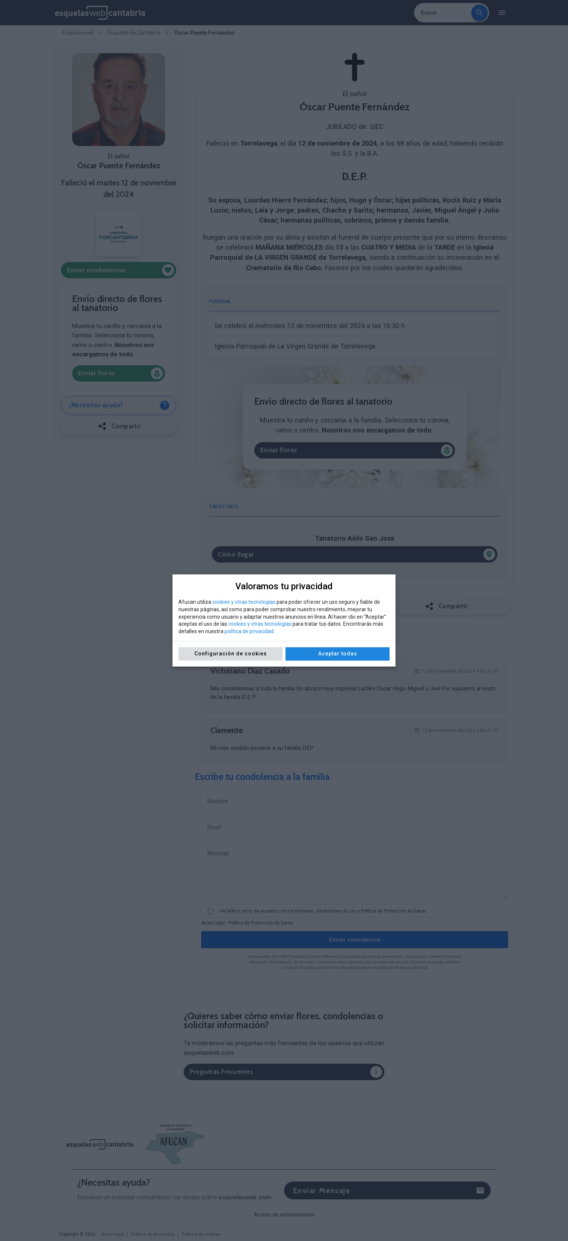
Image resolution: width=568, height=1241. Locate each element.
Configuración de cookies (230, 654)
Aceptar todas (337, 654)
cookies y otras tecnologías (243, 602)
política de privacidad (249, 631)
